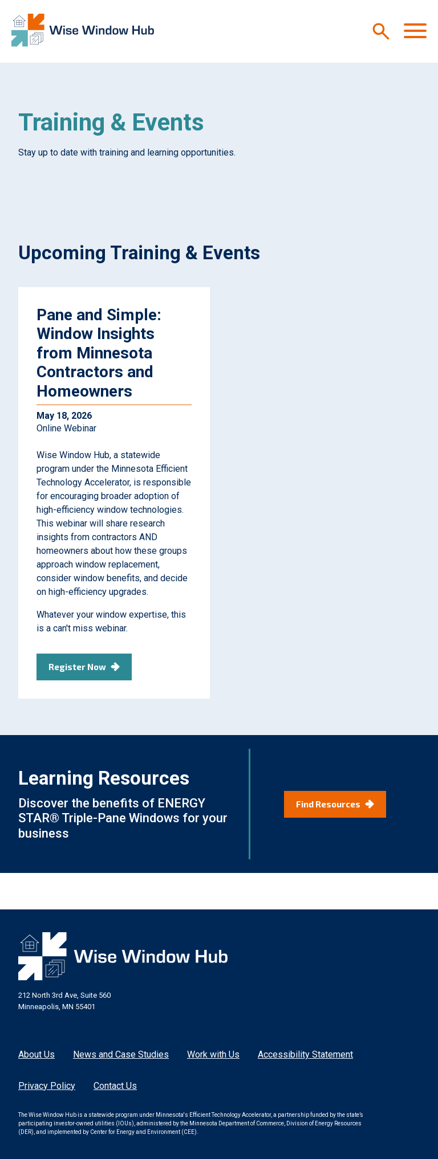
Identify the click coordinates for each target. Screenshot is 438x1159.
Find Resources (328, 804)
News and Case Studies (121, 1054)
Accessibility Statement (305, 1054)
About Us (36, 1054)
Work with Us (213, 1054)
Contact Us (115, 1085)
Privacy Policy (46, 1085)
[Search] (381, 31)
